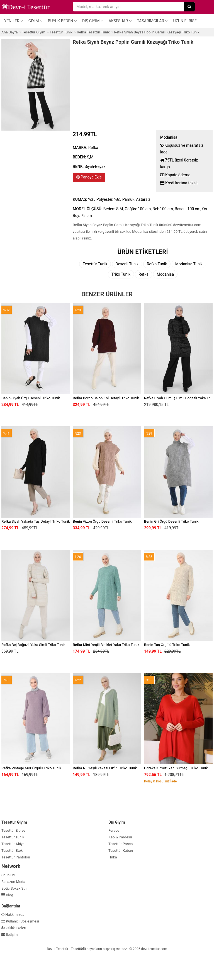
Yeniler (13, 21)
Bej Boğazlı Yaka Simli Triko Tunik (33, 645)
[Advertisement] (143, 87)
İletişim (9, 934)
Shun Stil (8, 875)
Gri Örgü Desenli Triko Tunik (171, 521)
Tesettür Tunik (95, 264)
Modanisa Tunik (189, 264)
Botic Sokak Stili (14, 888)
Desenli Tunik (127, 264)
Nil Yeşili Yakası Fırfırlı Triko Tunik (105, 768)
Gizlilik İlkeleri (13, 928)
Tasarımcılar (152, 21)
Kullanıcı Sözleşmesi (20, 921)
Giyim (35, 21)
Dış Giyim (92, 21)
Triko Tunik (120, 274)
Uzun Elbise (184, 21)
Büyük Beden (62, 21)
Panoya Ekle (89, 177)
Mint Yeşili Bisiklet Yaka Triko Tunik (106, 645)
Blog (7, 895)
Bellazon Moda (13, 882)
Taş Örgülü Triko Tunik (167, 645)
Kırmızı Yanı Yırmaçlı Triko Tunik (176, 768)
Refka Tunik (157, 264)
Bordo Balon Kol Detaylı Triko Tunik (106, 398)
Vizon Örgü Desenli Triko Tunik (102, 521)
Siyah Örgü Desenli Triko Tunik (30, 398)
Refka (143, 274)
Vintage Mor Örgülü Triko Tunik (31, 768)
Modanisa (165, 274)
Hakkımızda (12, 914)
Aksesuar (120, 21)
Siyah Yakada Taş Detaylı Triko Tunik (35, 521)
